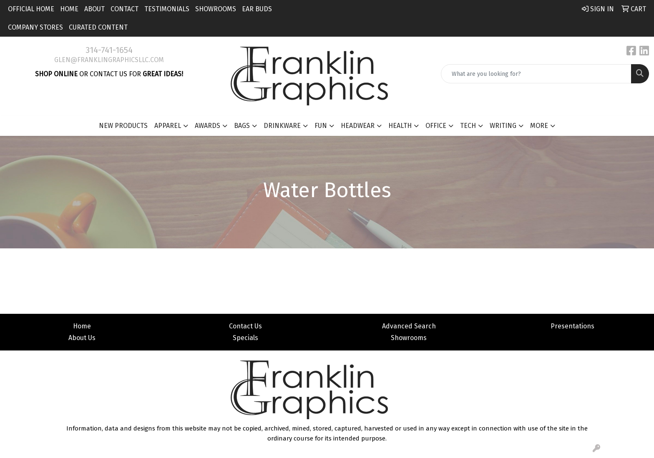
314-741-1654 (109, 50)
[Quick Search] (536, 73)
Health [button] (400, 126)
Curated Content (98, 27)
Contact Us (245, 326)
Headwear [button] (358, 126)
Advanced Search (409, 326)
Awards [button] (207, 126)
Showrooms (215, 9)
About (94, 9)
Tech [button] (468, 126)
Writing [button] (503, 126)
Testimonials (166, 9)
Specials (245, 338)
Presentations (572, 326)
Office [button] (435, 126)
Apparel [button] (167, 126)
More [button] (539, 126)
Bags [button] (242, 126)
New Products (123, 126)
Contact (124, 9)
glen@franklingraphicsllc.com (109, 60)
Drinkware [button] (282, 126)
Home (69, 9)
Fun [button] (320, 126)
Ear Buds (257, 9)
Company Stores (35, 27)
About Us (82, 338)
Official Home (31, 9)
